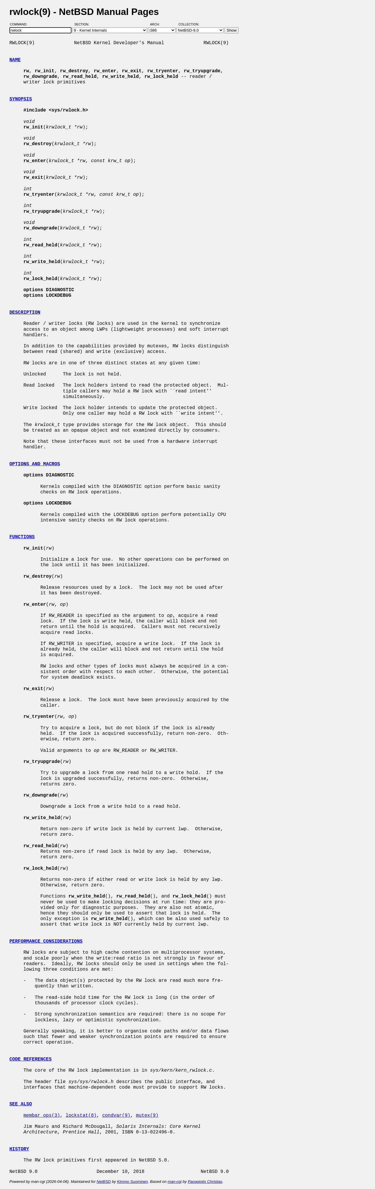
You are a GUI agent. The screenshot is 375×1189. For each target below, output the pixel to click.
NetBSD (104, 1181)
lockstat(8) (81, 1115)
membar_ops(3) (41, 1115)
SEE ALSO (20, 1104)
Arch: (157, 24)
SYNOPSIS (20, 99)
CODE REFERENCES (30, 1059)
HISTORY (19, 1149)
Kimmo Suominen (132, 1181)
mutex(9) (147, 1115)
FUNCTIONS (22, 537)
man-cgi (174, 1181)
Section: (83, 24)
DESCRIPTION (24, 312)
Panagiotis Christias (205, 1181)
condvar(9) (116, 1115)
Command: (20, 24)
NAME (15, 60)
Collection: (188, 24)
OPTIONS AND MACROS (34, 464)
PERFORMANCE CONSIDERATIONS (46, 941)
